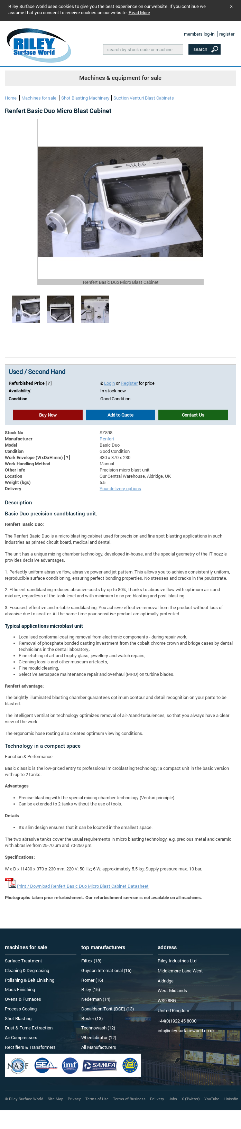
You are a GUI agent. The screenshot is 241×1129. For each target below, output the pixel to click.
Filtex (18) (91, 960)
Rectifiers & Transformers (30, 1047)
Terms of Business (129, 1098)
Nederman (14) (95, 999)
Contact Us (193, 415)
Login (109, 383)
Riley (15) (90, 989)
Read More (139, 12)
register (226, 34)
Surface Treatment (23, 960)
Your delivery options (120, 488)
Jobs (173, 1098)
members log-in (199, 34)
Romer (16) (92, 980)
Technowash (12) (98, 1027)
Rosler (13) (92, 1018)
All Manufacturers (98, 1047)
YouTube (211, 1098)
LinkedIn (231, 1098)
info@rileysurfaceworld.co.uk (186, 1030)
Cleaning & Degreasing (27, 970)
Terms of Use (97, 1098)
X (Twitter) (191, 1098)
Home (11, 98)
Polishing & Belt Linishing (29, 980)
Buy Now (48, 415)
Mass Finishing (20, 989)
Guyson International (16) (106, 970)
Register (129, 383)
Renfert (107, 438)
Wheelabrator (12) (98, 1037)
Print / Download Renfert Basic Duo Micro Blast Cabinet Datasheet (83, 886)
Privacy (74, 1098)
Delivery (157, 1098)
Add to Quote (120, 415)
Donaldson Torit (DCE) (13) (107, 1008)
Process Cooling (21, 1008)
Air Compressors (21, 1037)
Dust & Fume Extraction (29, 1027)
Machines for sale (39, 98)
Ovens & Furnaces (23, 999)
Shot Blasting (18, 1018)
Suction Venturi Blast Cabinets (143, 98)
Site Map (55, 1098)
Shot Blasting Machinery (85, 98)
